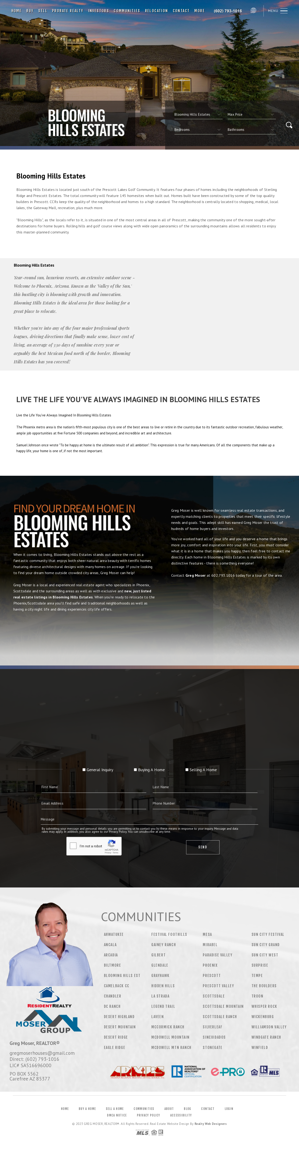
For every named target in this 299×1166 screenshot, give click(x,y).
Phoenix (210, 965)
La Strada (160, 996)
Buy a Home (87, 1109)
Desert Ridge (116, 1037)
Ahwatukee (114, 934)
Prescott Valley (218, 986)
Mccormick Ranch (168, 1027)
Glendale (159, 965)
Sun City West (265, 955)
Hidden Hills (163, 986)
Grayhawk (160, 975)
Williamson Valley (269, 1027)
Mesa (207, 934)
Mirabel (210, 944)
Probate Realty (68, 10)
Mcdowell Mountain (170, 1037)
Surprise (260, 965)
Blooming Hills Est (122, 975)
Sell (42, 10)
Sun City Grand (266, 944)
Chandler (112, 996)
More (199, 10)
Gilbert (158, 955)
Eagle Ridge (114, 1047)
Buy (30, 10)
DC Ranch (112, 1006)
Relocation (156, 10)
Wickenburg (263, 1016)
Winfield (260, 1047)
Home (16, 10)
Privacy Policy (148, 1115)
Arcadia (111, 955)
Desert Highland (119, 1016)
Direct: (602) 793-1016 (34, 1059)
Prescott (212, 975)
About (169, 1109)
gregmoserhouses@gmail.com (42, 1053)
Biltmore (112, 965)
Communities (127, 10)
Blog (187, 1109)
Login (229, 1109)
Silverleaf (212, 1027)
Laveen (157, 1016)
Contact (181, 10)
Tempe (257, 975)
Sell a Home (115, 1109)
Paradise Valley (217, 955)
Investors (98, 10)
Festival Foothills (169, 934)
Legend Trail (163, 1006)
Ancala (110, 944)
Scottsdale (214, 996)
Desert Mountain (120, 1027)
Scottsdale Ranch (220, 1016)
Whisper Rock (264, 1006)
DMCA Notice (117, 1115)
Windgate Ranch (266, 1037)
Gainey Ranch (163, 944)
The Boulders (264, 986)
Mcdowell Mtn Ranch (171, 1047)
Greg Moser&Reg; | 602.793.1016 (229, 10)
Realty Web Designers (211, 1124)
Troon (257, 996)
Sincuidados (214, 1037)
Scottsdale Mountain (223, 1006)
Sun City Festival (268, 934)
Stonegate (212, 1047)
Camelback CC (116, 986)
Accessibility (181, 1115)
